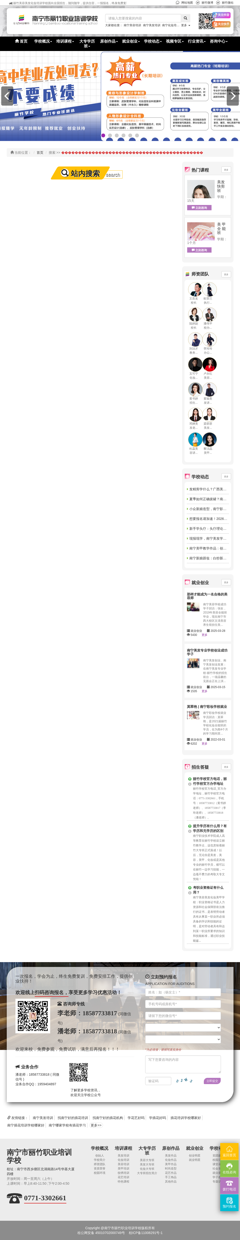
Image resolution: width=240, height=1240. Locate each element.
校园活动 (218, 1160)
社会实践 (218, 1168)
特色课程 (123, 1181)
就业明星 (194, 1160)
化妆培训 (123, 1160)
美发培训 (123, 1155)
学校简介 (99, 1160)
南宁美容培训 (132, 25)
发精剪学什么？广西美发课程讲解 (214, 489)
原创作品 (170, 1148)
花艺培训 (123, 1177)
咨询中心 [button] (219, 41)
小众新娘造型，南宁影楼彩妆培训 (214, 509)
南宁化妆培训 (170, 25)
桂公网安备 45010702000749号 (101, 1233)
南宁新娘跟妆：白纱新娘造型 (211, 558)
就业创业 (194, 1148)
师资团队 (99, 1164)
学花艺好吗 (136, 1118)
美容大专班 (147, 1160)
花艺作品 (171, 1173)
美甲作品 (171, 1164)
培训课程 (123, 1148)
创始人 (99, 1155)
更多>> (96, 1125)
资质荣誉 (99, 1168)
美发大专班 (147, 1164)
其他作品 (171, 1181)
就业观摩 (218, 1173)
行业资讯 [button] (197, 41)
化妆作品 (171, 1160)
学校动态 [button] (153, 41)
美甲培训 (123, 1168)
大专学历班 (147, 1151)
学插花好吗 (157, 1118)
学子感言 (218, 1177)
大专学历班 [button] (87, 43)
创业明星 (194, 1155)
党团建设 (218, 1155)
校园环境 (99, 1173)
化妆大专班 (147, 1168)
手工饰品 (171, 1177)
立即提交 (212, 1081)
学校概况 (99, 1148)
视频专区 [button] (175, 41)
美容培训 (123, 1164)
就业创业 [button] (131, 41)
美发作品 (171, 1155)
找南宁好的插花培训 (73, 1118)
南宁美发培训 (151, 25)
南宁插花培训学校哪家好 (25, 1125)
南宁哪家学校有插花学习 (67, 1125)
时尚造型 (171, 1168)
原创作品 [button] (109, 41)
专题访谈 (218, 1181)
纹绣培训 (123, 1173)
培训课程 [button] (65, 41)
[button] (203, 21)
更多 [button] (185, 25)
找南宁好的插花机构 (108, 1118)
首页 (21, 41)
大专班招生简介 (147, 1173)
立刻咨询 (199, 208)
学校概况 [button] (43, 41)
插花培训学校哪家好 (186, 1118)
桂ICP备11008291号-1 (146, 1233)
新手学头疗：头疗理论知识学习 (213, 529)
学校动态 (218, 1148)
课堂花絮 (218, 1164)
